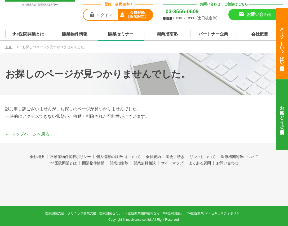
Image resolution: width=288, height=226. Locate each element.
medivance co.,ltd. (139, 219)
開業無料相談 (145, 163)
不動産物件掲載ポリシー (70, 157)
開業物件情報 (74, 34)
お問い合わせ (227, 163)
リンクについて (203, 157)
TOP (8, 47)
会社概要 (259, 34)
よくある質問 (200, 163)
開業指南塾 (167, 34)
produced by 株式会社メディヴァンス (144, 190)
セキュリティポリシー (227, 213)
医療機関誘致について (239, 157)
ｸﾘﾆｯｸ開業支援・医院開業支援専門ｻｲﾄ (40, 4)
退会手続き (175, 157)
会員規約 (153, 157)
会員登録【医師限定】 (137, 14)
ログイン (104, 15)
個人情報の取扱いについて (118, 157)
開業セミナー (121, 34)
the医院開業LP (197, 213)
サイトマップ (172, 163)
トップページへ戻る (30, 134)
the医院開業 (144, 178)
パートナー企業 (213, 34)
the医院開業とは (28, 34)
